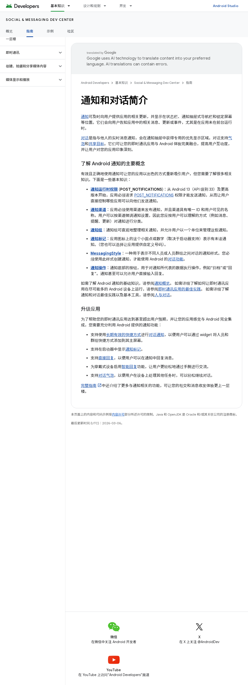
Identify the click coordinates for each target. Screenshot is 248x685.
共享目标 (96, 144)
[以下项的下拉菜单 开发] (133, 6)
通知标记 (133, 349)
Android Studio (226, 6)
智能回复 (129, 366)
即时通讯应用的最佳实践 (179, 289)
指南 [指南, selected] (29, 31)
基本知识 (121, 83)
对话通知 (156, 334)
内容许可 (118, 414)
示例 (50, 31)
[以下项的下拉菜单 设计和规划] (107, 6)
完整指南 (88, 385)
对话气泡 (106, 375)
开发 (122, 6)
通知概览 (162, 283)
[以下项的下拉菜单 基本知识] (71, 6)
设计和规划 (92, 6)
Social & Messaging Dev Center (40, 19)
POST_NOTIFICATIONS (154, 195)
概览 (9, 31)
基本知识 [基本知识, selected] (57, 6)
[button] (28, 52)
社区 (70, 31)
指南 (189, 83)
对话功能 (175, 259)
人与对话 (162, 295)
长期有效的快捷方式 (123, 334)
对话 (85, 138)
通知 (85, 116)
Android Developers (95, 83)
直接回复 (106, 358)
